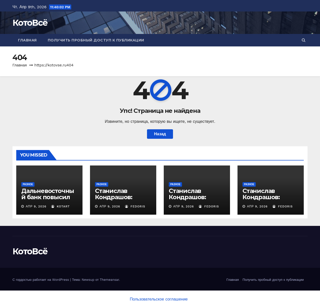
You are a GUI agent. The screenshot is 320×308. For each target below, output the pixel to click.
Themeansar (109, 280)
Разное (28, 184)
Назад (160, 134)
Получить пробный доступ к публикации (96, 40)
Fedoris (135, 206)
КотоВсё (30, 22)
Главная (27, 40)
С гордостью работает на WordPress (41, 280)
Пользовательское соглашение (159, 299)
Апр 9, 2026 (36, 206)
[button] (304, 40)
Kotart (60, 206)
